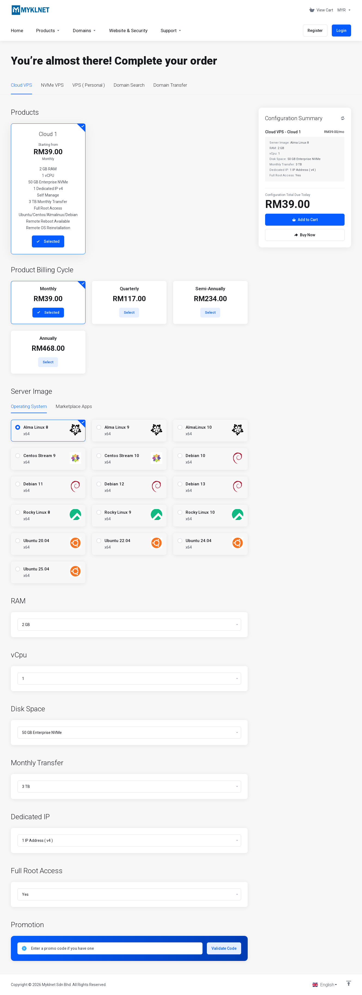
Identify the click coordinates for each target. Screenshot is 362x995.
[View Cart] (321, 10)
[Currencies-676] (343, 10)
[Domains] (84, 30)
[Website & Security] (128, 30)
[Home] (17, 30)
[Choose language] (325, 985)
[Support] (171, 30)
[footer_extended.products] (48, 30)
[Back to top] (348, 983)
